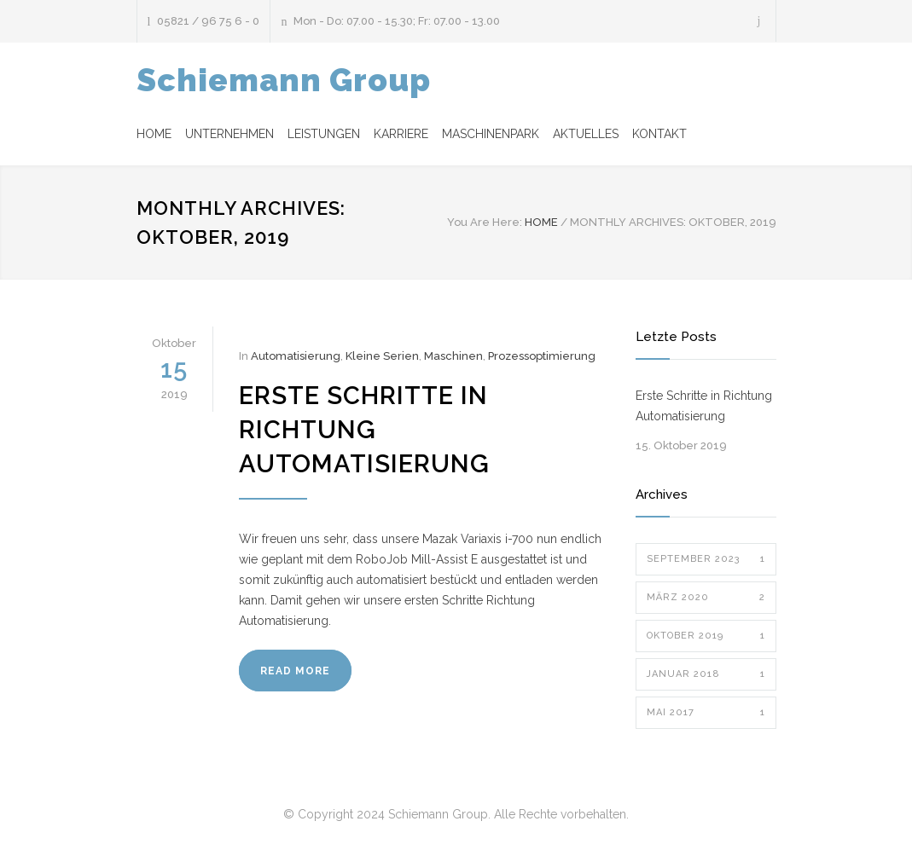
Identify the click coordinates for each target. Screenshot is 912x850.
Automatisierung (295, 356)
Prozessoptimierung (541, 356)
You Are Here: (484, 222)
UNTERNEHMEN (229, 134)
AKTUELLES (586, 134)
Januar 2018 (706, 674)
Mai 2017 (706, 713)
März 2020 (706, 597)
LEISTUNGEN (324, 134)
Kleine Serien (382, 356)
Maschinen (453, 356)
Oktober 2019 (706, 636)
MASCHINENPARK (490, 134)
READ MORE (295, 671)
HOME (154, 134)
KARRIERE (401, 134)
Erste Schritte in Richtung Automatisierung (364, 429)
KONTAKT (659, 134)
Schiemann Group (284, 80)
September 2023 (706, 559)
